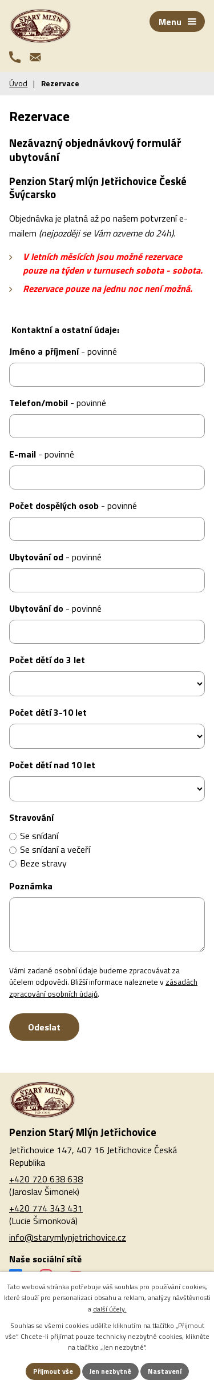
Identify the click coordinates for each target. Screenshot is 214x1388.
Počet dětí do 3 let (47, 660)
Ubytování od (55, 557)
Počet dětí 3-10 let (48, 712)
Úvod (18, 83)
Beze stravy (43, 863)
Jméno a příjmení (63, 351)
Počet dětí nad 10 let (52, 765)
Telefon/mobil (57, 403)
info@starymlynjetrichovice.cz (67, 1237)
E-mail (41, 454)
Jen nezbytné (110, 1371)
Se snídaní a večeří (55, 849)
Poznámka (31, 886)
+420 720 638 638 (46, 1179)
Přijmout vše (53, 1371)
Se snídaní (39, 836)
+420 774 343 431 (46, 1208)
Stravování (31, 817)
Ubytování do (55, 608)
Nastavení (164, 1371)
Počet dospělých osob (73, 505)
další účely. (110, 1308)
